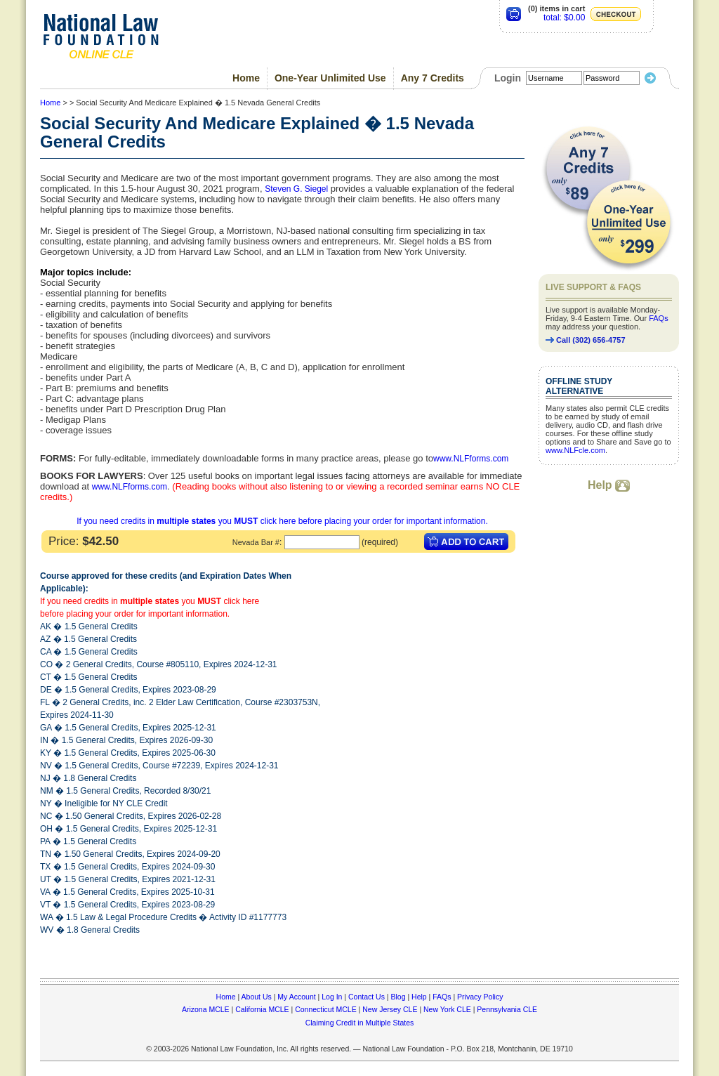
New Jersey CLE (389, 1009)
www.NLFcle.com (575, 450)
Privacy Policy (480, 996)
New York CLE (447, 1009)
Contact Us (366, 996)
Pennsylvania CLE (507, 1009)
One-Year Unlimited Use (330, 78)
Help (609, 485)
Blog (397, 996)
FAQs (658, 318)
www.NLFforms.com (470, 459)
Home (246, 78)
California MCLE (262, 1009)
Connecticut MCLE (326, 1009)
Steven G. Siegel (296, 189)
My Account (296, 996)
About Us (257, 996)
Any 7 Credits (432, 78)
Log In (332, 996)
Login (507, 78)
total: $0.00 (564, 17)
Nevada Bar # (255, 542)
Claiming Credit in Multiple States (359, 1022)
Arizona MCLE (206, 1009)
